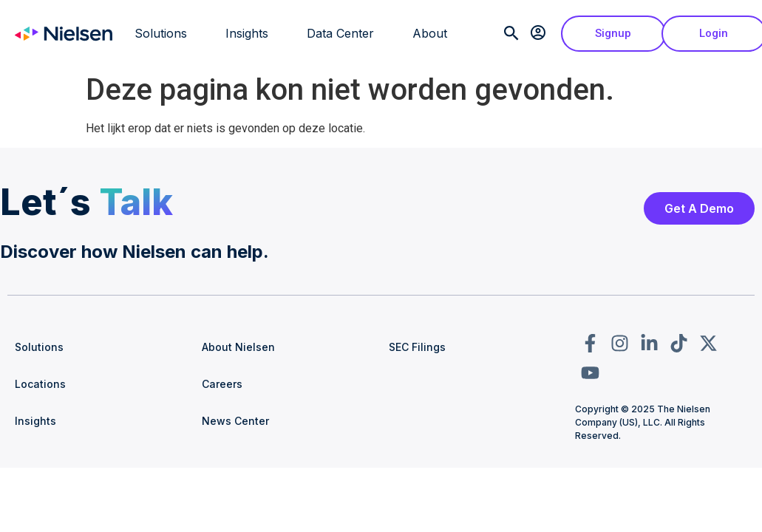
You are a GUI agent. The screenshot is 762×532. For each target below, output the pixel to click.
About (429, 33)
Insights (246, 33)
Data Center (340, 33)
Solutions (161, 33)
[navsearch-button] (509, 37)
